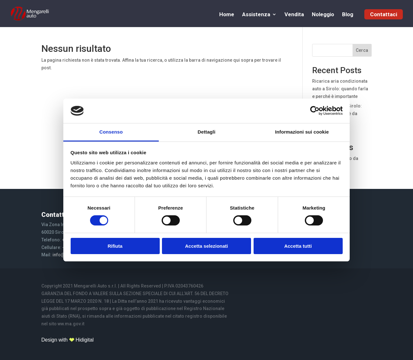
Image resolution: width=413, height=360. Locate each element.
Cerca (362, 50)
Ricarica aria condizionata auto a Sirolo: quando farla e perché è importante (340, 89)
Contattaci (383, 14)
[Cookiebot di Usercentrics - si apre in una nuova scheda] (315, 110)
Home (226, 14)
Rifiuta (115, 246)
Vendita (294, 14)
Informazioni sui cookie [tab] (302, 132)
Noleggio (323, 14)
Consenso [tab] (110, 132)
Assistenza (256, 14)
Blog (347, 14)
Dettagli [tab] (206, 132)
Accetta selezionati (206, 246)
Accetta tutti (298, 246)
